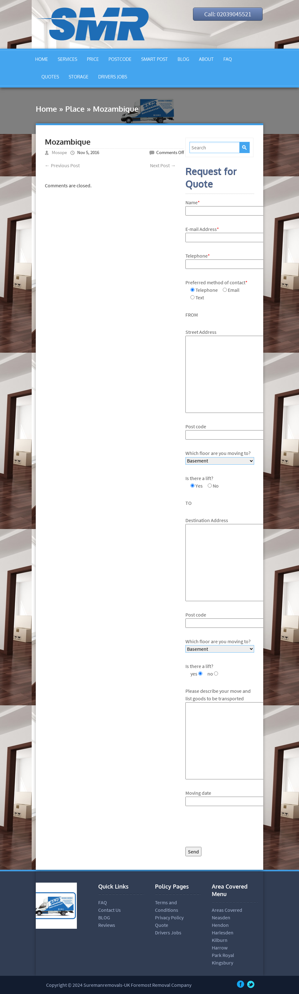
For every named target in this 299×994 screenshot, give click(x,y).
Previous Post (62, 165)
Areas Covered (227, 910)
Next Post (163, 165)
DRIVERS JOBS (112, 76)
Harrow (219, 947)
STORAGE (78, 76)
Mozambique (68, 142)
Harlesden (222, 932)
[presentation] (233, 828)
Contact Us (109, 910)
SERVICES (67, 59)
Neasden (221, 917)
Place (75, 109)
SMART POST (154, 59)
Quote (161, 925)
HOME (41, 59)
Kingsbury (222, 962)
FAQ (227, 59)
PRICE (93, 59)
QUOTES (50, 76)
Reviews (106, 925)
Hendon (220, 925)
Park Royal (223, 955)
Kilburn (219, 940)
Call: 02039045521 (227, 14)
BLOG (183, 59)
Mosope (59, 152)
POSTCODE (120, 59)
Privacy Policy (169, 917)
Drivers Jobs (168, 932)
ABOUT (206, 59)
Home (46, 109)
